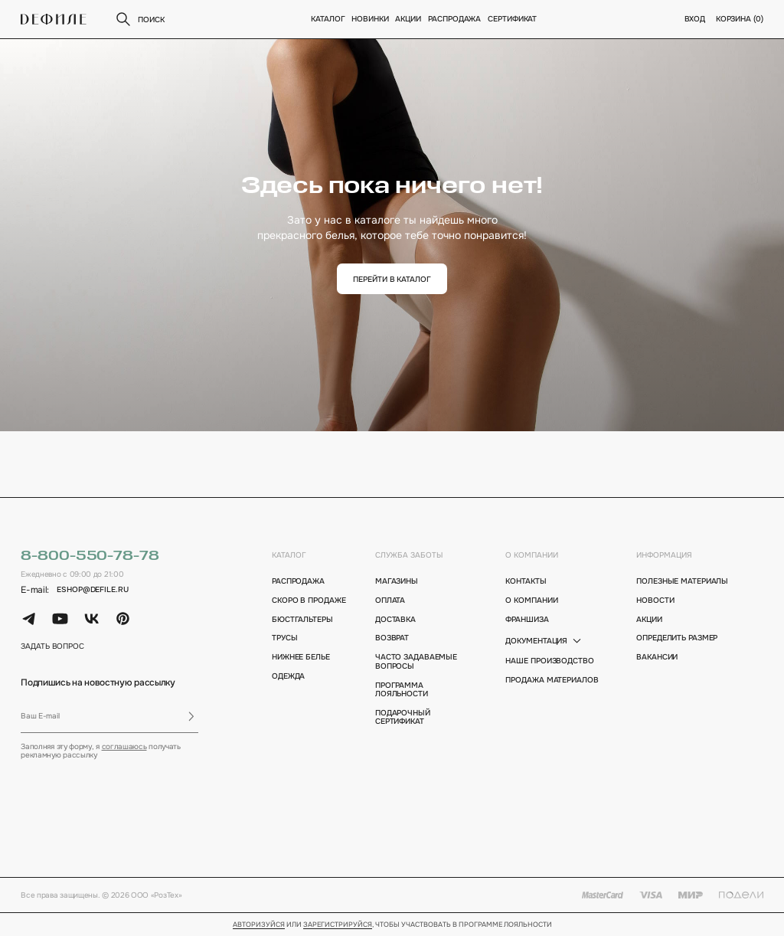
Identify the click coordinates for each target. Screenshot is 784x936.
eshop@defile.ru (92, 589)
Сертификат (512, 19)
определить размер (676, 637)
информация (664, 555)
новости (655, 600)
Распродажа (455, 19)
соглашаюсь (124, 746)
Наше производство (549, 660)
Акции (409, 19)
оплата (390, 600)
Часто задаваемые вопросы (416, 661)
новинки (370, 19)
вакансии (657, 657)
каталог (289, 555)
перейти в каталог (391, 279)
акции (649, 619)
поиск (139, 19)
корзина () (739, 19)
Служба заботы (409, 555)
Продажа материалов (551, 680)
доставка (395, 619)
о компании (531, 555)
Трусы (285, 637)
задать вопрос (52, 646)
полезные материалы (682, 581)
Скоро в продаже (308, 600)
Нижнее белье (301, 657)
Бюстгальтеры (302, 619)
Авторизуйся (259, 925)
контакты (525, 581)
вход (695, 19)
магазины (396, 581)
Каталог (328, 19)
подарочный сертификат (402, 717)
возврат (392, 637)
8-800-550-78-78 (89, 556)
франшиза (526, 619)
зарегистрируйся (337, 925)
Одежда (288, 676)
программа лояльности (401, 690)
